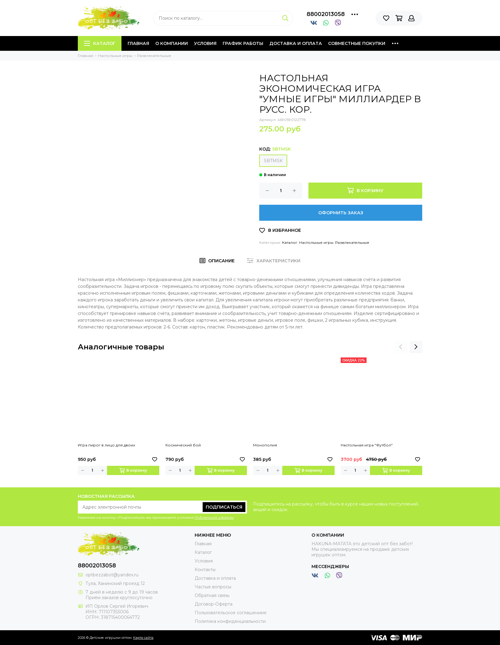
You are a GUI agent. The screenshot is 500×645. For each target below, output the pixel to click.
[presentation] (401, 347)
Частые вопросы (213, 587)
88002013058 (326, 14)
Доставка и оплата (295, 43)
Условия (205, 43)
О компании (171, 43)
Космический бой (183, 445)
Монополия (265, 445)
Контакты (205, 569)
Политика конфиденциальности (230, 621)
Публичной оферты (214, 517)
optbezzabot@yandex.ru (111, 575)
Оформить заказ (340, 213)
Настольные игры (316, 242)
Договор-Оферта (213, 604)
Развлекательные (352, 242)
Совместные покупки (356, 43)
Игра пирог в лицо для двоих (106, 445)
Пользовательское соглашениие (231, 612)
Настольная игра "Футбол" (367, 445)
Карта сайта (143, 637)
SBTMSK (273, 160)
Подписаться (224, 507)
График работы (243, 43)
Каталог (99, 43)
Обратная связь (212, 595)
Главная (138, 43)
